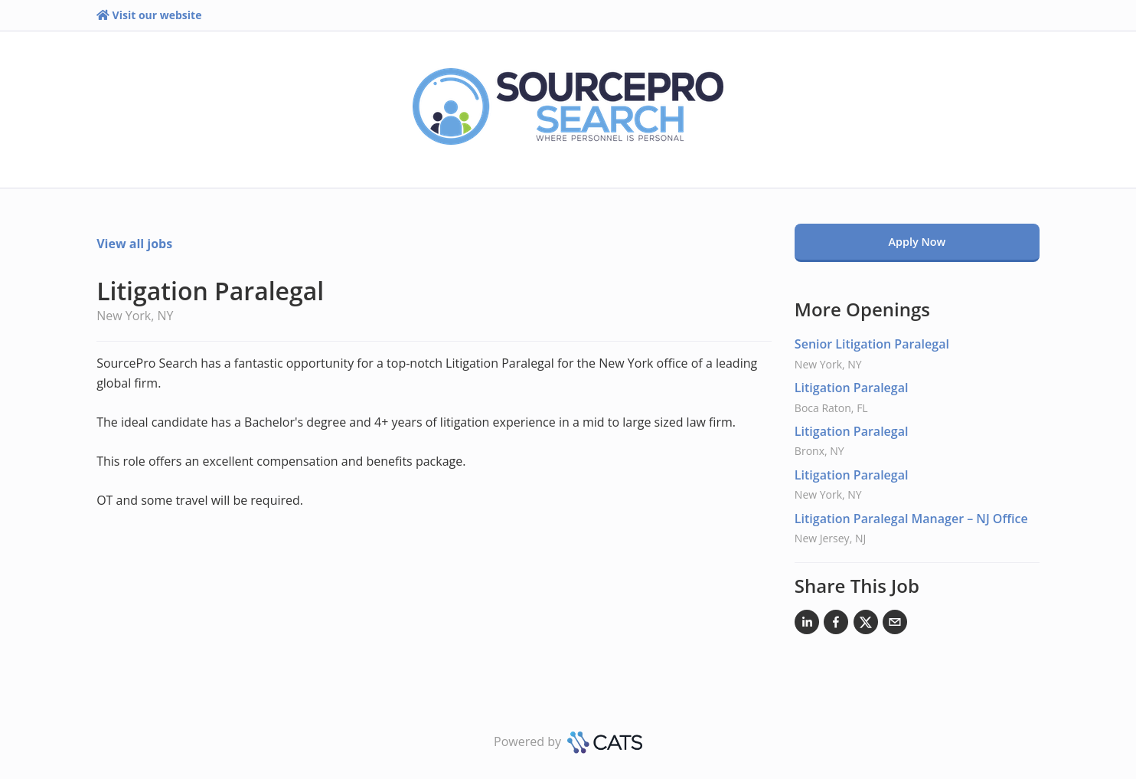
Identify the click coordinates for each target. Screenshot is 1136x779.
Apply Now (917, 241)
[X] (866, 625)
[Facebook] (836, 625)
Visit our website (148, 15)
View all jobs (134, 243)
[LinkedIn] (807, 625)
